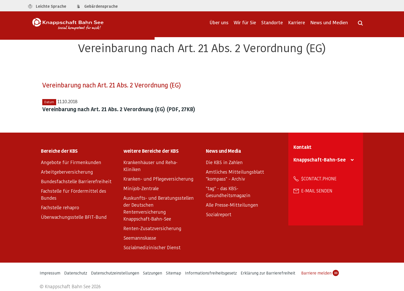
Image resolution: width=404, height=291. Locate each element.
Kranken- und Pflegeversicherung (158, 178)
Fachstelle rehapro (60, 207)
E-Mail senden (316, 190)
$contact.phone (318, 178)
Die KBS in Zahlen (224, 162)
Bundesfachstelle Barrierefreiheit (76, 181)
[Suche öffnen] (360, 25)
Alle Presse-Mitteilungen (232, 204)
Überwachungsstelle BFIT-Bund (74, 217)
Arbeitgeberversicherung (67, 171)
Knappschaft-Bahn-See (319, 159)
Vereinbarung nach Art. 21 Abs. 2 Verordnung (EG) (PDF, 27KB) (118, 109)
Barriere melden (320, 273)
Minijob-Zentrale (141, 188)
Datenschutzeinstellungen (115, 272)
